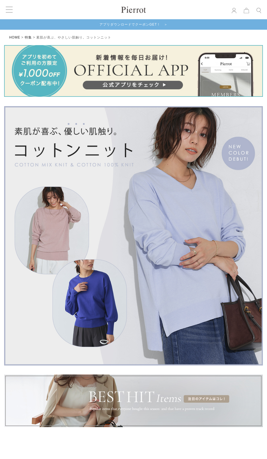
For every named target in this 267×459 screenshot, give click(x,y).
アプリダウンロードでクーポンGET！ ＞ (133, 24)
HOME (14, 37)
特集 (28, 37)
